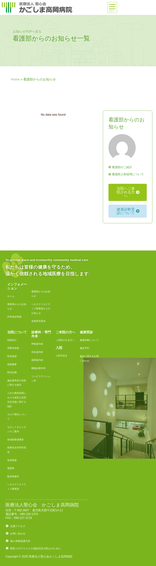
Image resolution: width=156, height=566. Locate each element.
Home (15, 79)
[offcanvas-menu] (112, 7)
